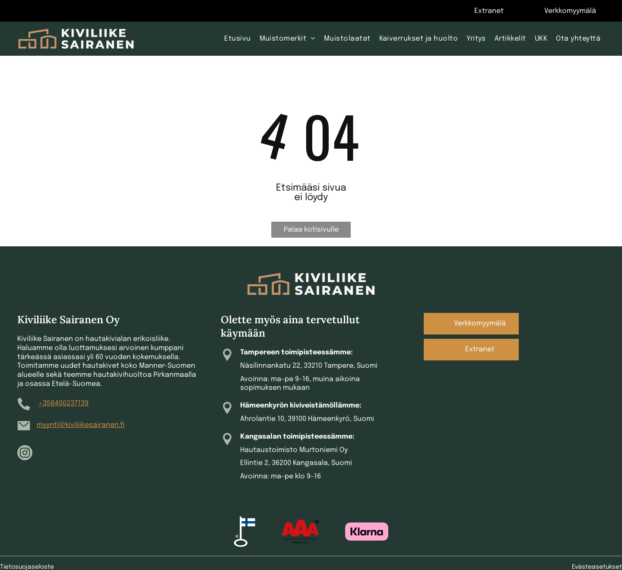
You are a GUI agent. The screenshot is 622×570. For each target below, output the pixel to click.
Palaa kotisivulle (311, 229)
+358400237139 (63, 403)
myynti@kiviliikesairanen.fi (80, 425)
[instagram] (24, 453)
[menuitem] (237, 38)
